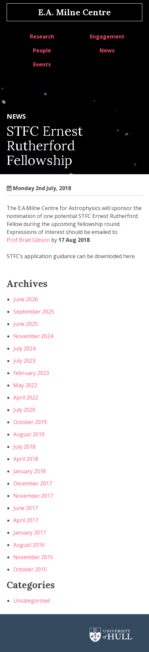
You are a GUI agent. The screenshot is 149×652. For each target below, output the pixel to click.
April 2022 (25, 397)
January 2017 (29, 532)
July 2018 (24, 446)
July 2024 (24, 348)
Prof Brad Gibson (28, 240)
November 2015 (33, 557)
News (107, 50)
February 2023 (31, 373)
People (42, 50)
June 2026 (25, 299)
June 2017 (25, 508)
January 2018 (29, 471)
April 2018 (25, 459)
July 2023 (24, 360)
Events (42, 64)
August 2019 (28, 434)
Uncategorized (31, 600)
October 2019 (30, 422)
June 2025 (25, 323)
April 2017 (25, 520)
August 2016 (28, 544)
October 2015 (30, 569)
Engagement (107, 36)
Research (42, 36)
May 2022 (25, 385)
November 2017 (33, 495)
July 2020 (24, 409)
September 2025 (33, 311)
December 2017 (32, 483)
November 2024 (33, 336)
